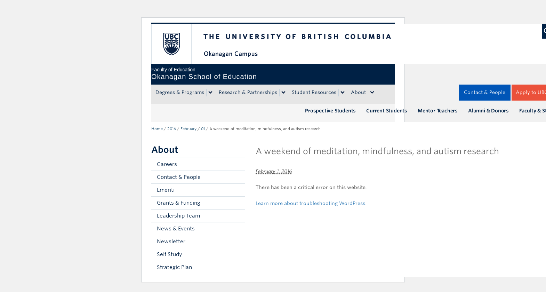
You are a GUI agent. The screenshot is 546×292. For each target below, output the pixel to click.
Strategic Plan (174, 267)
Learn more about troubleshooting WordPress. (311, 203)
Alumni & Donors (488, 110)
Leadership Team (178, 216)
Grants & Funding (178, 203)
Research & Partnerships (248, 92)
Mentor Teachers (438, 110)
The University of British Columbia (171, 44)
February (188, 128)
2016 (171, 128)
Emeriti (166, 190)
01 (203, 128)
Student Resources (314, 92)
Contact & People (484, 92)
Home (157, 128)
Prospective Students (330, 110)
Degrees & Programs (179, 92)
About (358, 92)
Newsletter (171, 241)
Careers (167, 164)
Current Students (386, 110)
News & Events (176, 229)
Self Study (169, 254)
